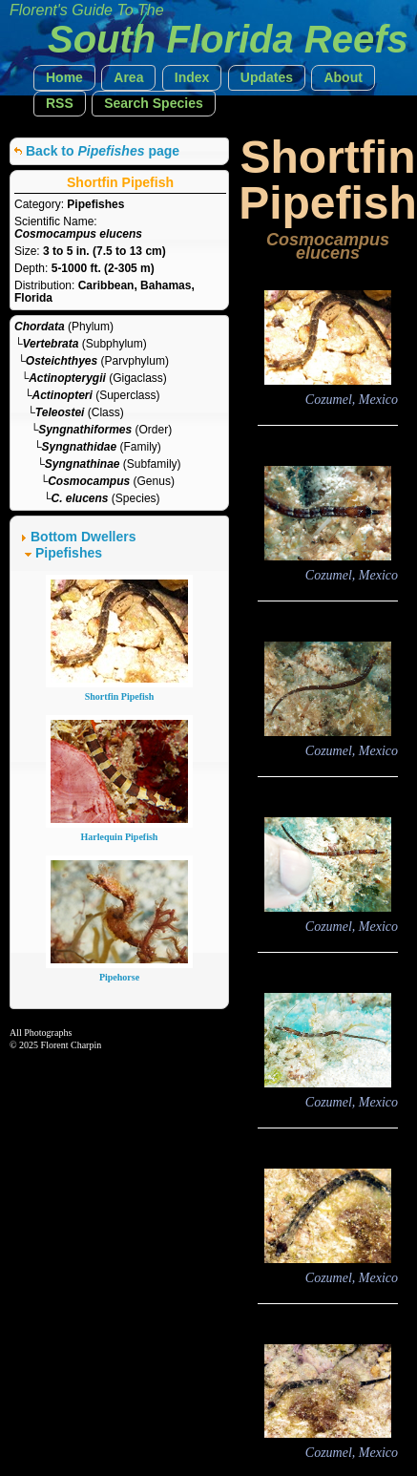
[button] (64, 78)
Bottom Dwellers (83, 536)
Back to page (102, 150)
